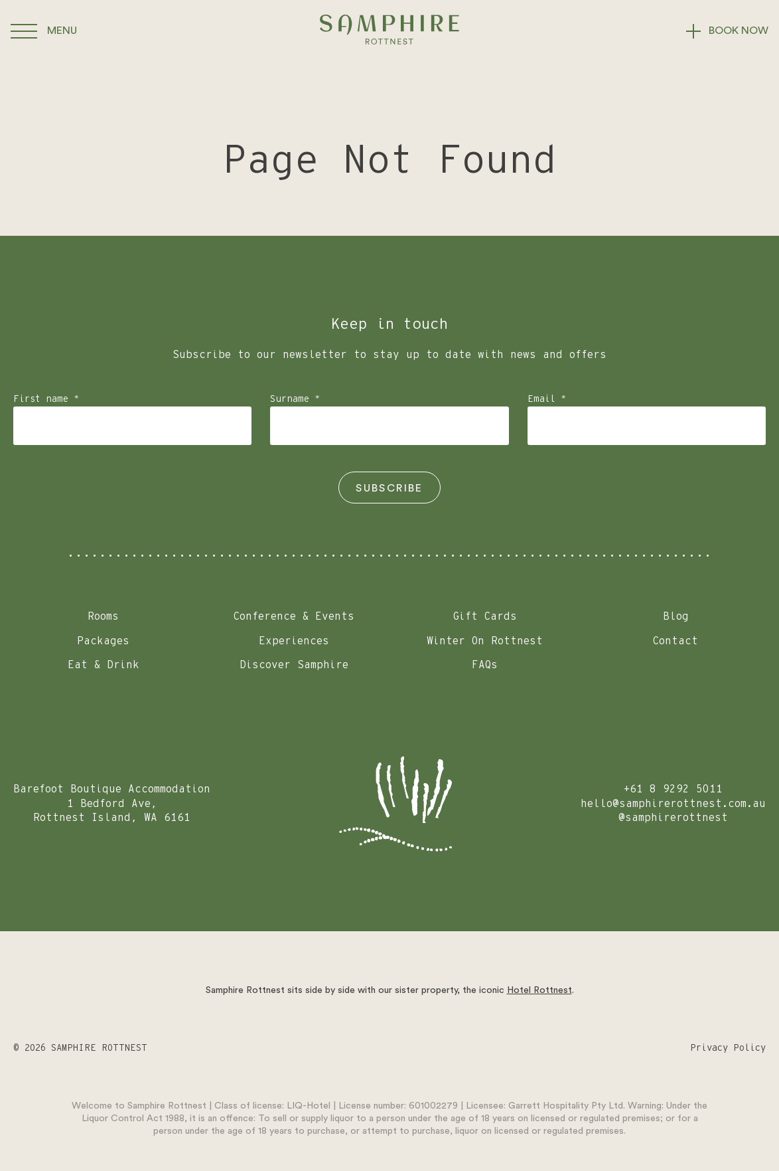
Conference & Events (294, 616)
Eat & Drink (103, 665)
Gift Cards (485, 616)
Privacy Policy (728, 1048)
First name (46, 399)
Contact (675, 641)
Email (547, 399)
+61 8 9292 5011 (673, 789)
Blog (676, 616)
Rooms (103, 616)
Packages (103, 641)
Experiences (294, 641)
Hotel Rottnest (539, 990)
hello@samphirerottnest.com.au (673, 803)
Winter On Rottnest (485, 641)
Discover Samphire (294, 665)
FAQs (485, 665)
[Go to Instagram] (391, 1048)
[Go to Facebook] (446, 1048)
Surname (295, 399)
